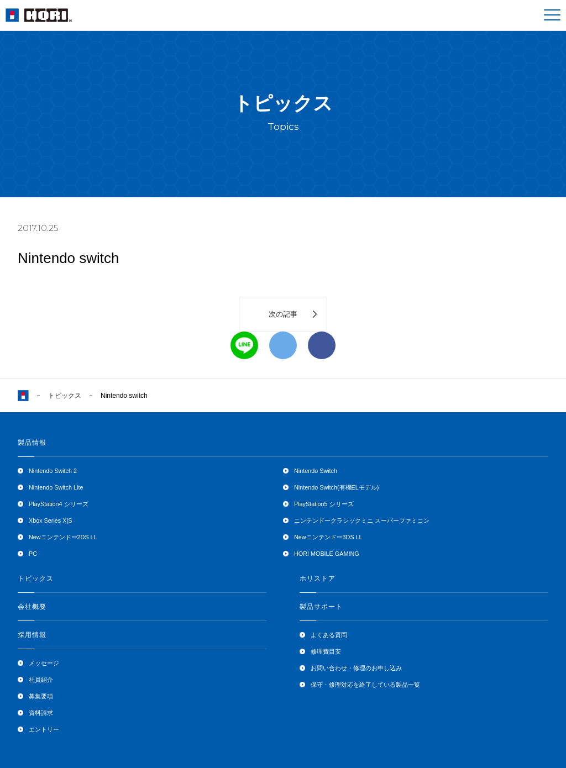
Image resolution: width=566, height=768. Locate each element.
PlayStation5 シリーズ (324, 504)
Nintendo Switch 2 (53, 470)
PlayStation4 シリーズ (58, 504)
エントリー (44, 729)
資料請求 (41, 712)
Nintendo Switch (315, 470)
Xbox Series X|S (50, 520)
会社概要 (32, 607)
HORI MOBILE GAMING (326, 553)
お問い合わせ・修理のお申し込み (356, 668)
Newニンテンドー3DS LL (328, 537)
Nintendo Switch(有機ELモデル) (336, 487)
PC (33, 553)
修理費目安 (326, 651)
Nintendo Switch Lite (56, 487)
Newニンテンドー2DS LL (63, 537)
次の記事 (283, 314)
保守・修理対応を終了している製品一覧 (365, 684)
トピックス (64, 395)
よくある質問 (329, 635)
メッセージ (44, 663)
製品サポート (321, 607)
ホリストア (318, 578)
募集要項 (41, 696)
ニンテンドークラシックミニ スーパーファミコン (361, 520)
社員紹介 (41, 679)
